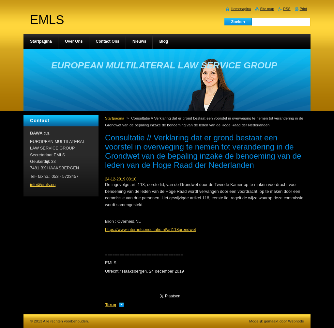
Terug (110, 304)
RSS (286, 9)
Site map (267, 9)
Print (303, 9)
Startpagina (114, 118)
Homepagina (241, 9)
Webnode (296, 321)
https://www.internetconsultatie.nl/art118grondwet (150, 229)
